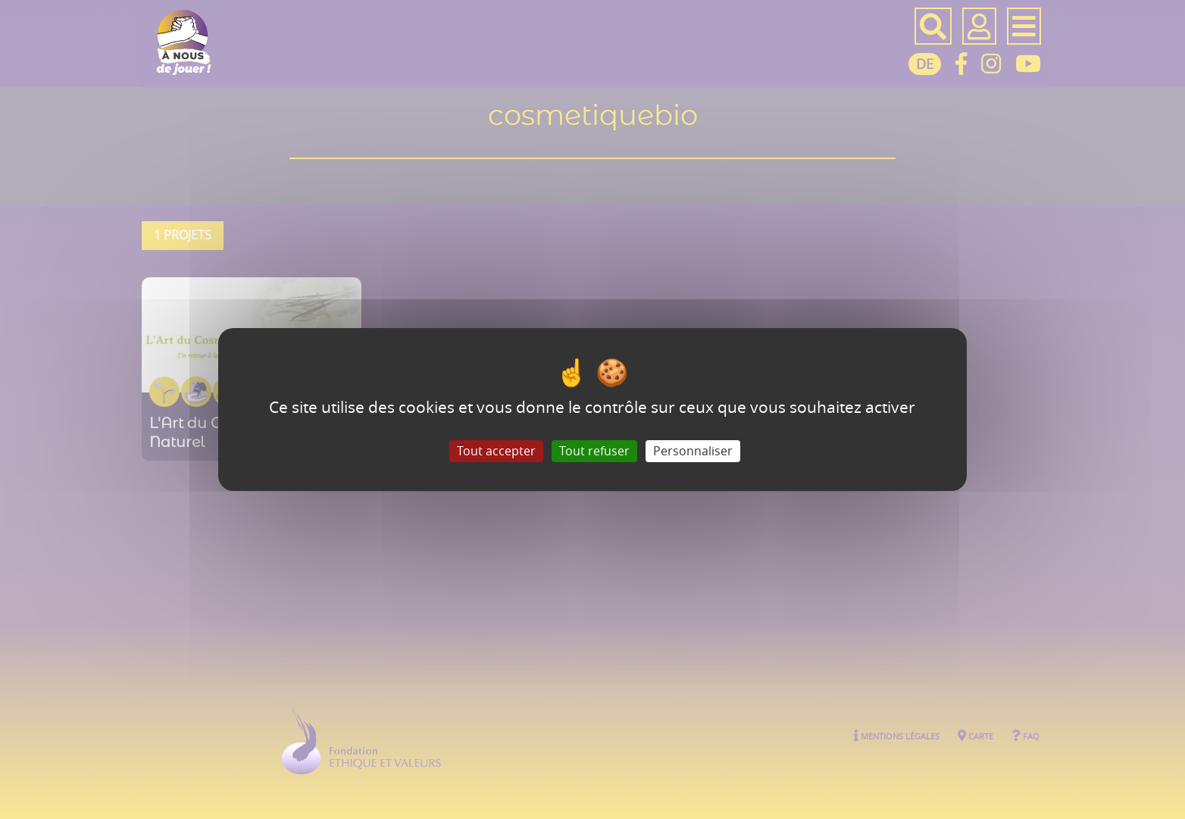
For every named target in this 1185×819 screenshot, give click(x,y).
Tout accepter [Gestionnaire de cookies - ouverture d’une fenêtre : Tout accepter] (496, 450)
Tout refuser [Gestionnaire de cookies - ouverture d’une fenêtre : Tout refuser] (594, 450)
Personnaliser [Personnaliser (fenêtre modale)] (693, 450)
